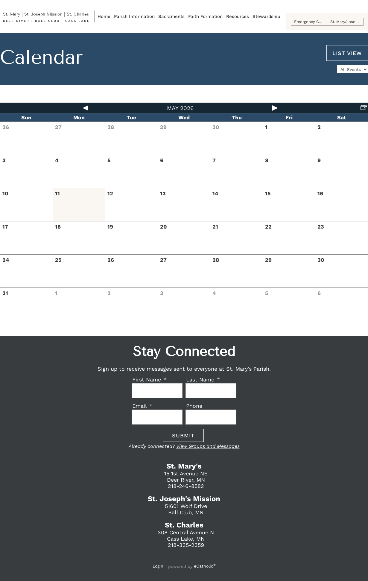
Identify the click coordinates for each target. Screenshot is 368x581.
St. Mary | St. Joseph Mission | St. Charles (46, 14)
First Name (147, 379)
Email (140, 406)
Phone (194, 406)
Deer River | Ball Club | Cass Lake (46, 20)
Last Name (201, 379)
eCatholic (205, 566)
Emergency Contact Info (310, 21)
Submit (183, 435)
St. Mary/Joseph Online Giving (347, 21)
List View (347, 53)
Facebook (172, 558)
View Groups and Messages (208, 446)
